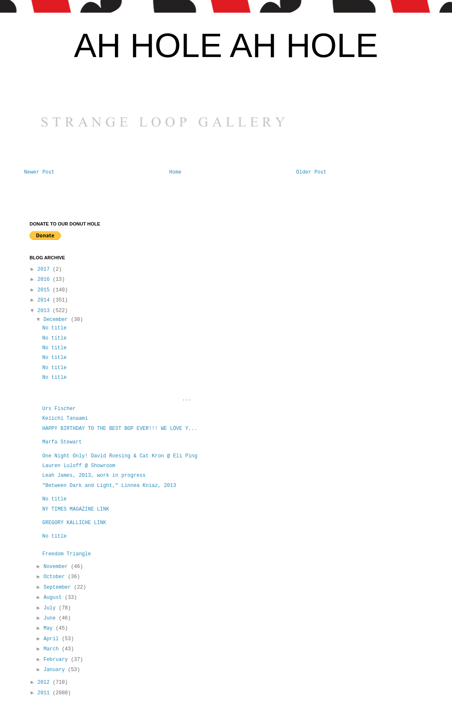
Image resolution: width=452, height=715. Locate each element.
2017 (45, 269)
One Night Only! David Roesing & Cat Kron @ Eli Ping (119, 456)
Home (175, 172)
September (59, 587)
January (56, 670)
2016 (45, 280)
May (50, 628)
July (51, 608)
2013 (45, 311)
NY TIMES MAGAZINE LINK (75, 509)
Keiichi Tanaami (65, 418)
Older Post (311, 172)
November (57, 567)
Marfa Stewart (63, 442)
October (56, 577)
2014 (45, 300)
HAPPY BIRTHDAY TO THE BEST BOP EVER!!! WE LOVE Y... (119, 429)
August (54, 598)
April (53, 639)
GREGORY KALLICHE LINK (74, 523)
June (51, 618)
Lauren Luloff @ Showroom (78, 466)
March (53, 649)
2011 (45, 693)
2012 (45, 682)
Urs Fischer (59, 409)
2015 (45, 290)
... (116, 399)
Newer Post (39, 172)
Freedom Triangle (66, 554)
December (57, 320)
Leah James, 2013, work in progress (94, 475)
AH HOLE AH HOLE (226, 45)
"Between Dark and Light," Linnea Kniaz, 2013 (109, 486)
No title (54, 328)
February (57, 660)
